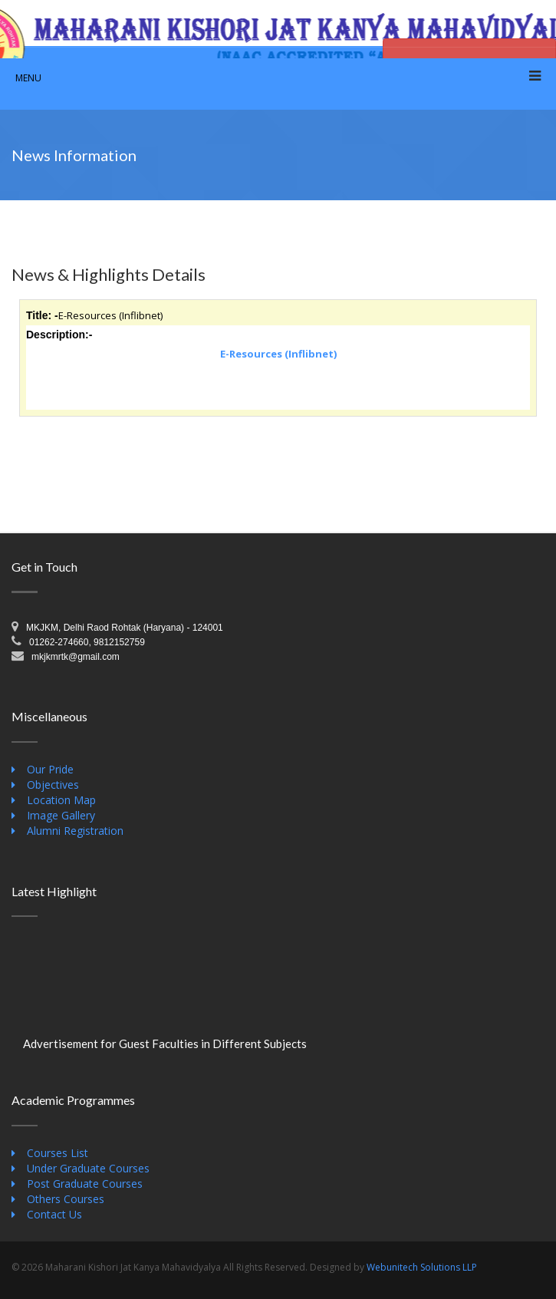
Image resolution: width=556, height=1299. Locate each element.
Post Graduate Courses (85, 1183)
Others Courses (65, 1199)
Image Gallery (61, 815)
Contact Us (54, 1214)
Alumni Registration (75, 830)
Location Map (61, 800)
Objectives (53, 784)
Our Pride (50, 769)
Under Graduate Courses (88, 1168)
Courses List (57, 1153)
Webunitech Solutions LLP (422, 1267)
